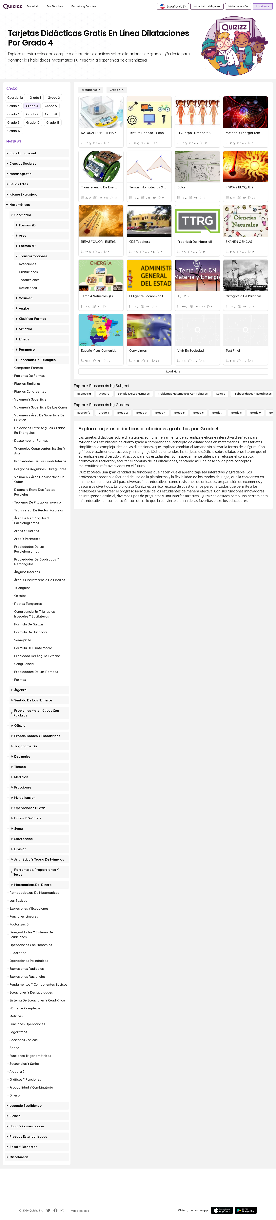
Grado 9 (13, 122)
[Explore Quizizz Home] (12, 6)
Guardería (15, 98)
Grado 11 (52, 122)
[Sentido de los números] (133, 394)
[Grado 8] (236, 413)
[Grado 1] (103, 413)
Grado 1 (35, 98)
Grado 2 (54, 98)
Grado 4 (32, 106)
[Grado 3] (141, 413)
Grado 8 (51, 114)
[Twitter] (48, 1210)
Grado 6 (13, 114)
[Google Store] (246, 1210)
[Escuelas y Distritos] (83, 6)
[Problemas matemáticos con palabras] (183, 394)
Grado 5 (51, 106)
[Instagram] (62, 1210)
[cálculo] (221, 394)
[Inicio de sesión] (238, 6)
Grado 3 (13, 106)
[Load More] (173, 371)
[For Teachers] (55, 6)
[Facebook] (55, 1210)
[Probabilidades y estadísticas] (252, 394)
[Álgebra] (104, 394)
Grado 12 (14, 131)
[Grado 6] (198, 413)
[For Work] (33, 6)
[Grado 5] (179, 413)
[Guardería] (84, 413)
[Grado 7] (217, 413)
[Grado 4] (117, 90)
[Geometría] (84, 394)
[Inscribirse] (263, 6)
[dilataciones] (90, 90)
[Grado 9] (255, 413)
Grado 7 (32, 114)
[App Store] (222, 1210)
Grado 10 (33, 122)
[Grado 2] (122, 413)
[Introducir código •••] (207, 6)
